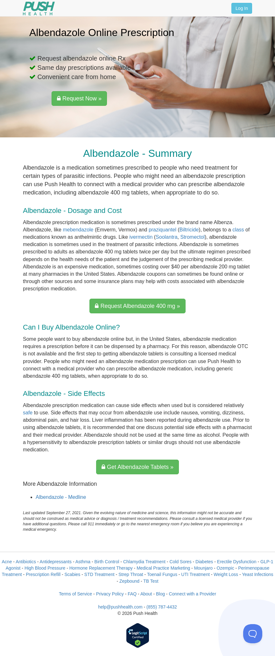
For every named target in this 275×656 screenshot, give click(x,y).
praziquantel (162, 229)
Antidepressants (56, 561)
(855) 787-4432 (161, 606)
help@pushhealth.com (120, 606)
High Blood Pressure (45, 568)
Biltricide (189, 229)
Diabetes (204, 561)
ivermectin (140, 237)
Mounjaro (203, 568)
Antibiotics (26, 561)
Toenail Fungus (162, 574)
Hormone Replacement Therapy (101, 568)
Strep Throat (130, 574)
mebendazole (78, 229)
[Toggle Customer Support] (252, 633)
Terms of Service (75, 593)
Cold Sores (180, 561)
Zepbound (129, 581)
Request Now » (79, 98)
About (146, 593)
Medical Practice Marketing (163, 568)
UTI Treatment (195, 574)
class (238, 229)
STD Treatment (99, 574)
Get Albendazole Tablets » (137, 467)
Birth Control (107, 561)
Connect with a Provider (192, 593)
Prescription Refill (43, 574)
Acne (7, 561)
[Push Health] (39, 8)
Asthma (82, 561)
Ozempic (225, 568)
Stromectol (192, 237)
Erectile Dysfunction (237, 561)
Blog (160, 593)
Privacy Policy (110, 593)
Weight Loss (226, 574)
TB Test (150, 581)
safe (27, 412)
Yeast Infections (257, 574)
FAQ (132, 593)
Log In (242, 8)
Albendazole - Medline (61, 497)
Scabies (73, 574)
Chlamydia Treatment (144, 561)
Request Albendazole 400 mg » (137, 306)
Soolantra (167, 237)
